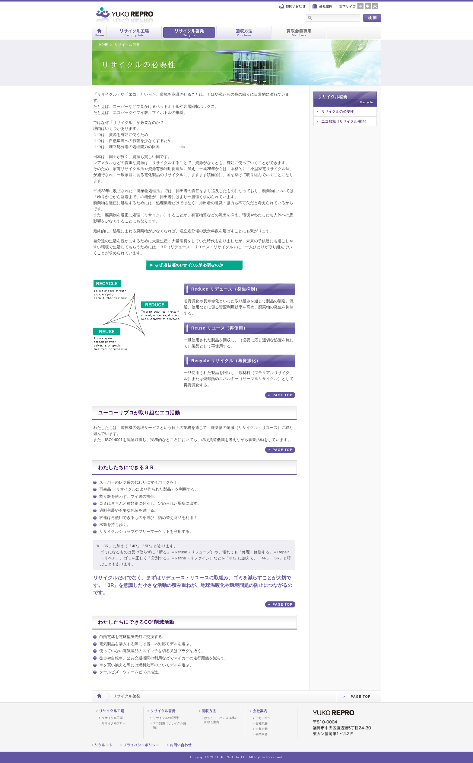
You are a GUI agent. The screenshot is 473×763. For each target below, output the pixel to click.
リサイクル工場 (134, 32)
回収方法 (244, 32)
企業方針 (262, 728)
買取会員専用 (298, 32)
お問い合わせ (293, 6)
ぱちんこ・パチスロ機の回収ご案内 (220, 720)
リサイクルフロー (114, 723)
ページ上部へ (280, 395)
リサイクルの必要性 (337, 111)
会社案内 (322, 6)
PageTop (358, 696)
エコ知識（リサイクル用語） (344, 121)
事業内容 (262, 734)
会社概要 (262, 723)
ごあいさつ (263, 718)
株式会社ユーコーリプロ (149, 14)
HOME (103, 45)
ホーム (99, 32)
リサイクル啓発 (189, 32)
